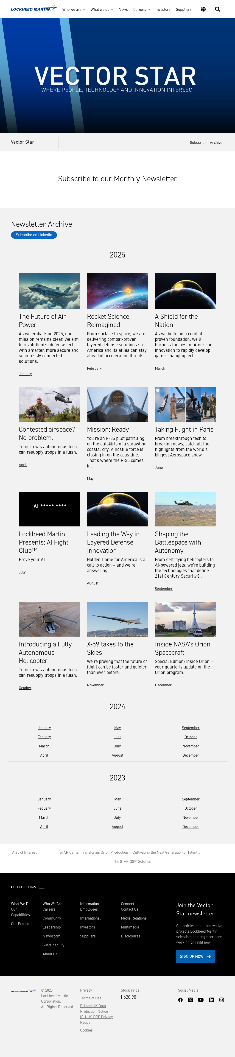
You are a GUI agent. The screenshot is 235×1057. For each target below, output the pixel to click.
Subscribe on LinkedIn (34, 235)
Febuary (44, 736)
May (90, 478)
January (25, 373)
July (22, 571)
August (92, 582)
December (163, 684)
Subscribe (198, 142)
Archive (216, 142)
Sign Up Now (191, 956)
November (95, 684)
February (94, 368)
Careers (139, 9)
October (25, 687)
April (23, 464)
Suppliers (184, 9)
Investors (163, 9)
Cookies (86, 1029)
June (159, 467)
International (90, 917)
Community (52, 917)
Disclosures (130, 935)
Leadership (52, 926)
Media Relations (134, 917)
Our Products (22, 923)
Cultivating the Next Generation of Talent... (166, 852)
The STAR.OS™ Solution (132, 861)
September (164, 588)
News (123, 9)
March (160, 368)
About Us (50, 953)
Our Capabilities (20, 911)
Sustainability (53, 944)
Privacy (86, 990)
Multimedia (130, 926)
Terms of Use (90, 997)
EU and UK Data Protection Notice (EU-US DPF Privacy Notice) (96, 1014)
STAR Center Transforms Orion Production (94, 852)
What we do (100, 9)
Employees (89, 909)
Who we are (71, 9)
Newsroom (51, 935)
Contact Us (129, 909)
